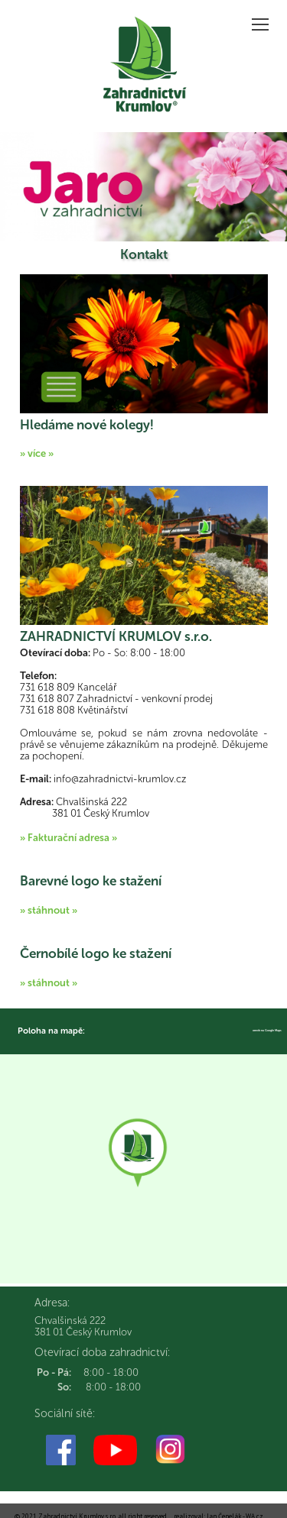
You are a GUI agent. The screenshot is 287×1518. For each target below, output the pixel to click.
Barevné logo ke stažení (90, 880)
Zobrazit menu (262, 19)
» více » (37, 453)
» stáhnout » (48, 910)
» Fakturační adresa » (68, 837)
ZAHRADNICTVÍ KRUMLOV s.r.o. (116, 636)
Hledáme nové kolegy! (87, 424)
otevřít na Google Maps (267, 1030)
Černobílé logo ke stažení (95, 953)
